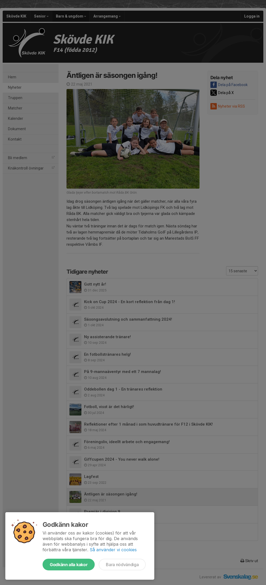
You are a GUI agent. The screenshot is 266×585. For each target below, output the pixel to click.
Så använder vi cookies (113, 549)
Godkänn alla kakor (69, 564)
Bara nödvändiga (122, 564)
